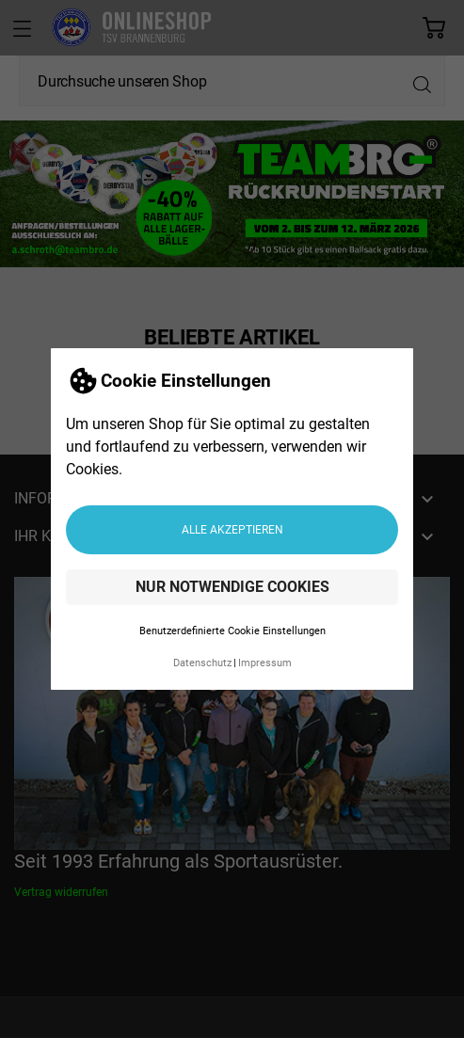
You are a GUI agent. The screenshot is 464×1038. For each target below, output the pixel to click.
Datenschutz (202, 659)
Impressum (265, 659)
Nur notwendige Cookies (232, 583)
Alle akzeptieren (232, 525)
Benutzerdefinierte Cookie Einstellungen (232, 627)
